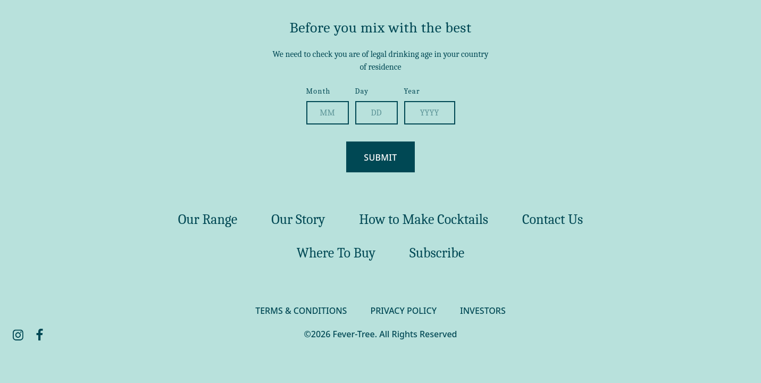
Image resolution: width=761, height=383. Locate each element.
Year (412, 91)
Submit (380, 157)
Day (362, 91)
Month (318, 91)
